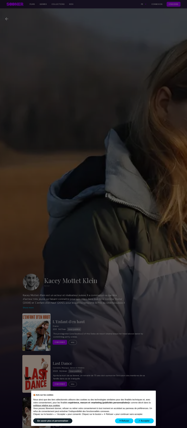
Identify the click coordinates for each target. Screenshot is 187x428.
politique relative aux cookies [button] (46, 405)
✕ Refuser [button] (124, 421)
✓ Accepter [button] (144, 421)
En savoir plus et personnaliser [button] (52, 421)
